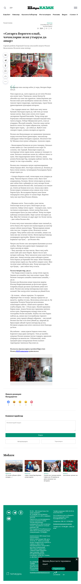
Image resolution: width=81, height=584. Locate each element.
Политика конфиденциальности (40, 572)
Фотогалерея (45, 15)
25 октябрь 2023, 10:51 (46, 25)
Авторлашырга (22, 441)
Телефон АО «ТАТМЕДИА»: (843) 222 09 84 (63, 527)
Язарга (40, 435)
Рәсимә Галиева (7, 23)
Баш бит (6, 15)
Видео (64, 15)
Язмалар (16, 15)
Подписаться (58, 569)
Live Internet (56, 573)
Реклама (56, 15)
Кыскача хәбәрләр (29, 15)
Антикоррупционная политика (62, 524)
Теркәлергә (59, 441)
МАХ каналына (22, 351)
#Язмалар (49, 23)
